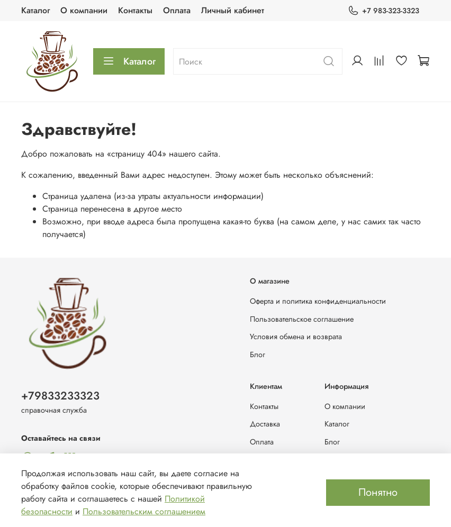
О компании (83, 10)
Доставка (265, 424)
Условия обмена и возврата (296, 336)
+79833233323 (60, 396)
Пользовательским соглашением (144, 511)
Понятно (378, 492)
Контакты (135, 10)
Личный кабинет (232, 10)
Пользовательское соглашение (302, 319)
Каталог (35, 10)
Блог (257, 354)
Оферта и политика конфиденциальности (318, 301)
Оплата (177, 10)
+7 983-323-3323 (383, 10)
